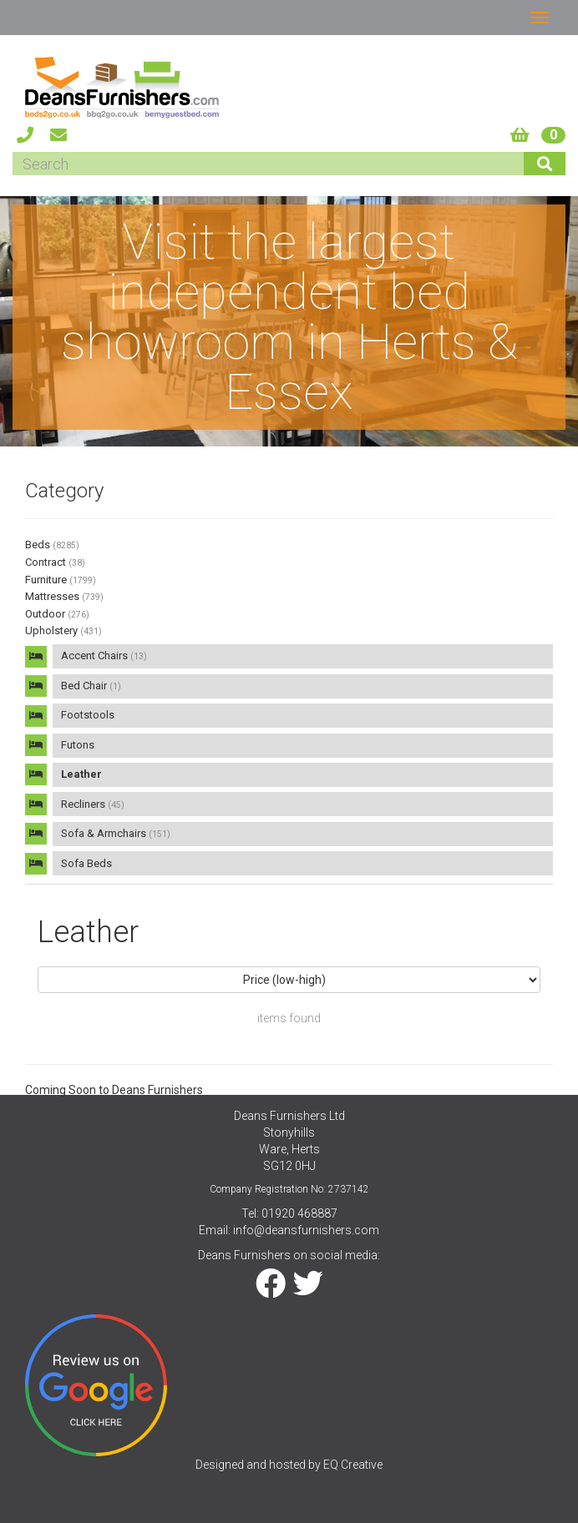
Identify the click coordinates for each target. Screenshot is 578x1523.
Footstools (87, 715)
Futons (77, 745)
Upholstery (63, 630)
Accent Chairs (104, 655)
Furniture (60, 579)
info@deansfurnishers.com (306, 1230)
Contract (55, 562)
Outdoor (57, 614)
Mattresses (64, 596)
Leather (81, 774)
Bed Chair (91, 685)
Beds (52, 544)
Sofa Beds (86, 863)
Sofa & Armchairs (115, 833)
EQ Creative (353, 1464)
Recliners (92, 804)
